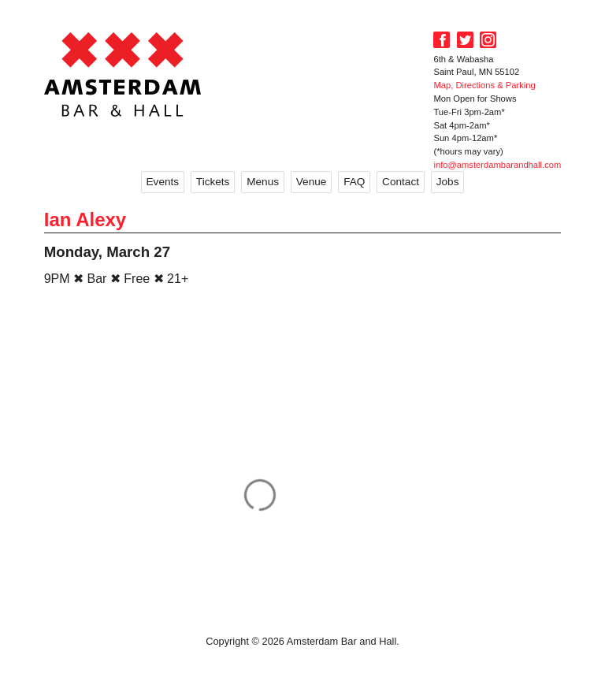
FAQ (354, 182)
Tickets (213, 182)
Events (163, 182)
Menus (263, 182)
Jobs (447, 182)
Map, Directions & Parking (484, 85)
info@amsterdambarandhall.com (497, 164)
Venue (311, 182)
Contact (400, 182)
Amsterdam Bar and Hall (123, 74)
